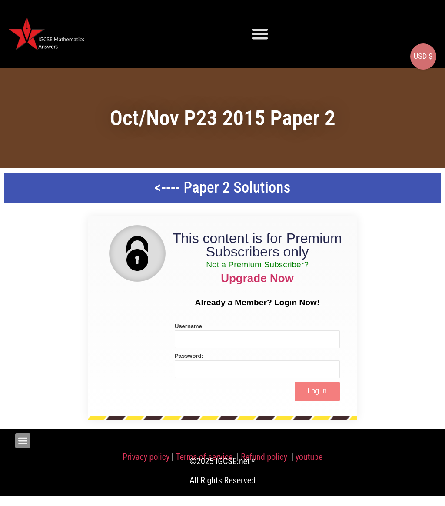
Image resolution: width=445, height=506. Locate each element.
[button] (260, 34)
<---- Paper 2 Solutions (223, 187)
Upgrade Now (257, 278)
